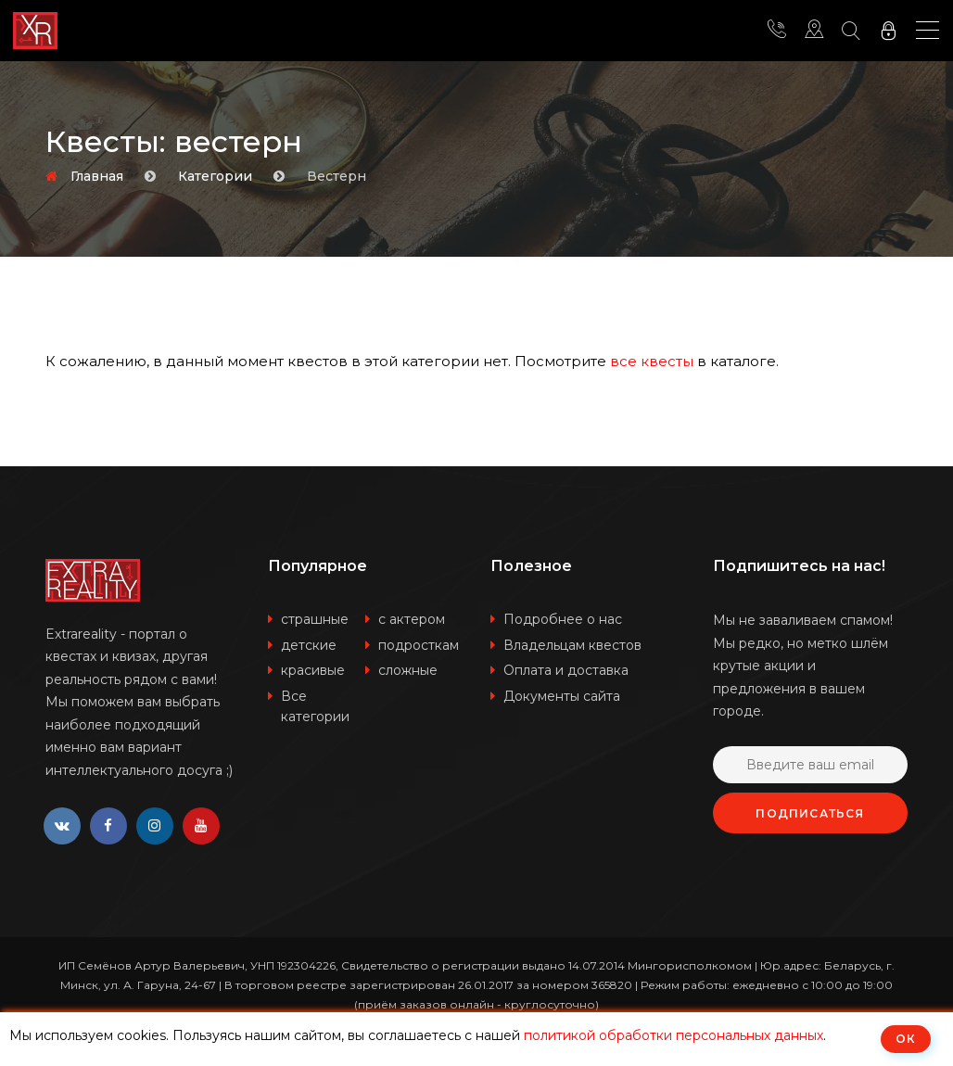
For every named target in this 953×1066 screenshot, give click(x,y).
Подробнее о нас (562, 619)
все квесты (651, 361)
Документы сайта (561, 696)
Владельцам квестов (572, 645)
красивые (313, 670)
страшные (315, 619)
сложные (408, 670)
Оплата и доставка (566, 670)
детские (309, 645)
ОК (906, 1039)
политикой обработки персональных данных (673, 1035)
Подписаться (810, 813)
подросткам (418, 645)
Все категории (315, 707)
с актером (411, 619)
